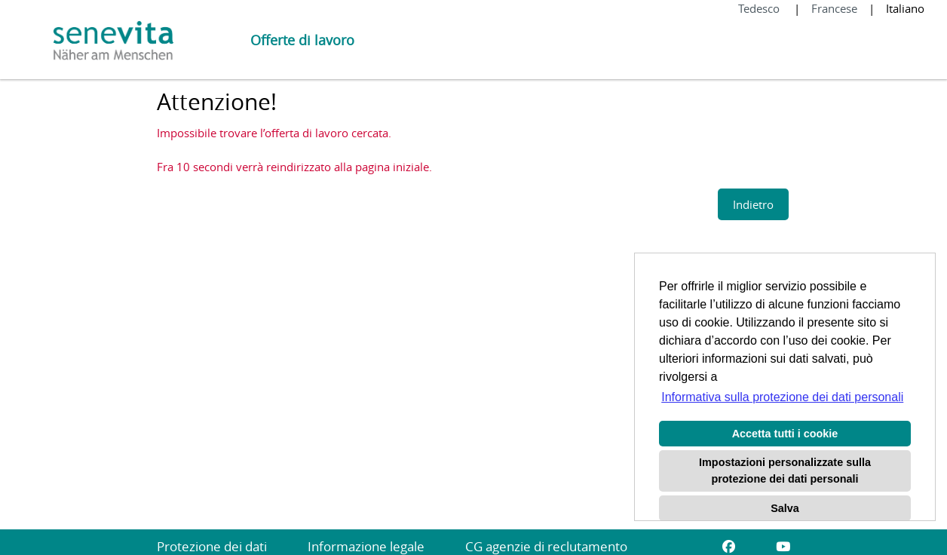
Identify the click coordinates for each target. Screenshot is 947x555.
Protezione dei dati (212, 546)
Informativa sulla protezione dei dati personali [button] (782, 397)
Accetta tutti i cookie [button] (785, 434)
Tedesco (760, 8)
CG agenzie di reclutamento (546, 546)
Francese (834, 8)
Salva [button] (785, 508)
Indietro (753, 204)
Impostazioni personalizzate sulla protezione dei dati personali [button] (785, 470)
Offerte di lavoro (302, 40)
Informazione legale (366, 546)
